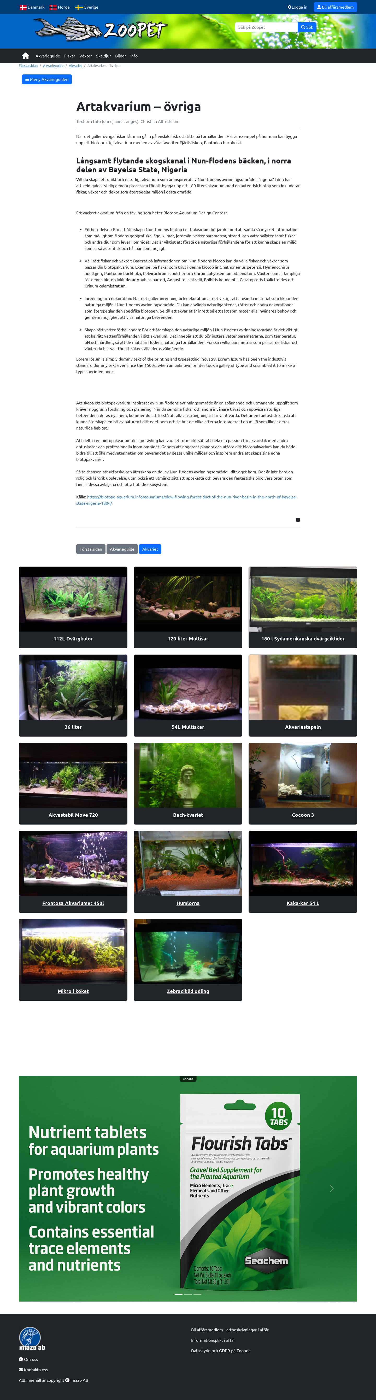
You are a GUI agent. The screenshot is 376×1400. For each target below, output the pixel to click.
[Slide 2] (188, 1294)
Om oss (28, 1359)
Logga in (296, 7)
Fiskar (69, 56)
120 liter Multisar (188, 639)
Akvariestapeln (303, 727)
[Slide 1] (179, 1294)
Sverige (86, 7)
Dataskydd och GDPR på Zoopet (220, 1350)
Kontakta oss (33, 1369)
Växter (85, 56)
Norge (60, 7)
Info (134, 56)
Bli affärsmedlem (335, 7)
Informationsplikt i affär (213, 1340)
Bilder (120, 56)
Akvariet (75, 65)
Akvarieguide (48, 56)
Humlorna (188, 903)
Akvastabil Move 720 (73, 815)
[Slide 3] (197, 1294)
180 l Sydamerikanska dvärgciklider (303, 639)
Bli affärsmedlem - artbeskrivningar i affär (230, 1329)
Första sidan (28, 65)
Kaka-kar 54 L (303, 903)
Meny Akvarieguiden (46, 79)
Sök (307, 27)
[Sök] (266, 27)
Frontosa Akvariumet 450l (73, 903)
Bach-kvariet (188, 815)
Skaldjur (103, 56)
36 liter (73, 727)
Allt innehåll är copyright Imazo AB (53, 1380)
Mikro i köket (73, 991)
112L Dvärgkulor (73, 639)
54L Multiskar (188, 727)
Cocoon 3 (303, 815)
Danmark (32, 7)
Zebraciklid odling (188, 991)
